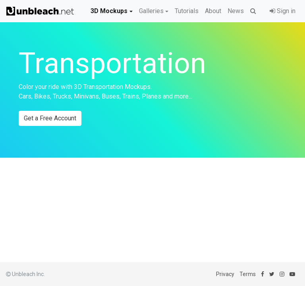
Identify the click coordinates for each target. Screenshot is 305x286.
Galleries (151, 11)
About (213, 11)
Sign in (282, 11)
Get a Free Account (50, 118)
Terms (247, 274)
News (236, 11)
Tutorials (187, 11)
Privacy (225, 274)
